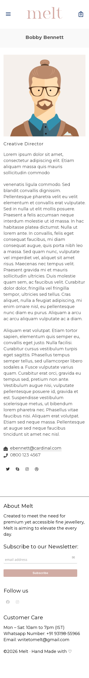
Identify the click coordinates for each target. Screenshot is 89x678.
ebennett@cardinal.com (35, 448)
